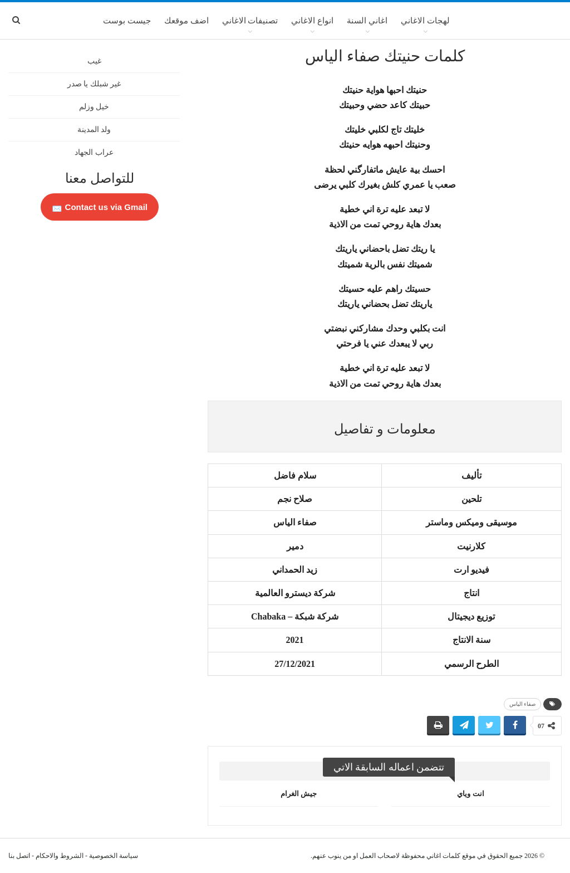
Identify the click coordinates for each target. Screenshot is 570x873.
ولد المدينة (94, 129)
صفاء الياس (522, 704)
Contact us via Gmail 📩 (100, 207)
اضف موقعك (186, 20)
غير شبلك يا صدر (94, 84)
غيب (94, 61)
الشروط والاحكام (59, 856)
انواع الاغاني (312, 20)
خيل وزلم (94, 107)
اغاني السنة (367, 20)
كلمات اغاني (443, 856)
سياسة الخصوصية (113, 856)
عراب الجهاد (94, 152)
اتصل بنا (19, 856)
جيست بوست (127, 20)
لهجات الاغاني (425, 20)
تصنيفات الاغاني (250, 20)
